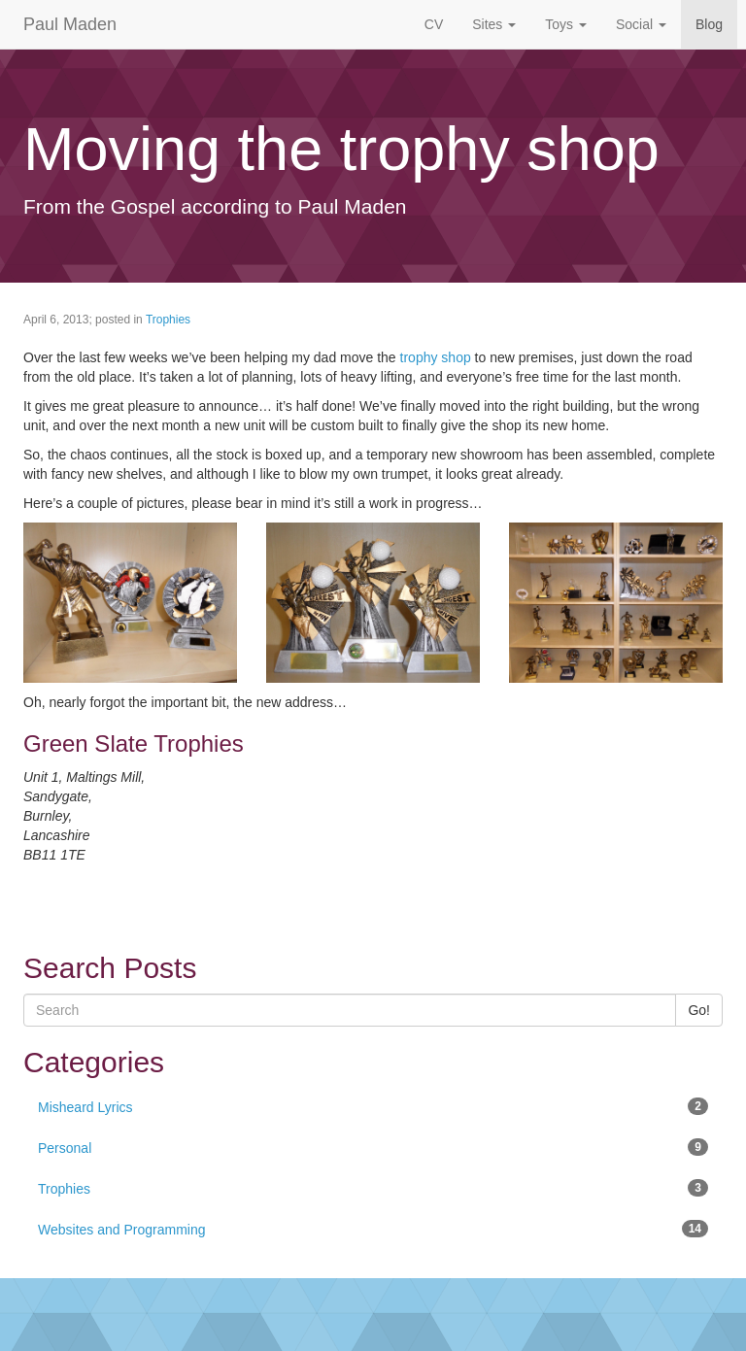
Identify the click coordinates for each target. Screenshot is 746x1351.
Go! (699, 1010)
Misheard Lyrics (373, 1106)
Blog (709, 24)
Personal (373, 1147)
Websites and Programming (373, 1228)
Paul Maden (70, 24)
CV (433, 24)
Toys (566, 24)
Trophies (168, 319)
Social (641, 24)
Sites (494, 24)
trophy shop (435, 357)
